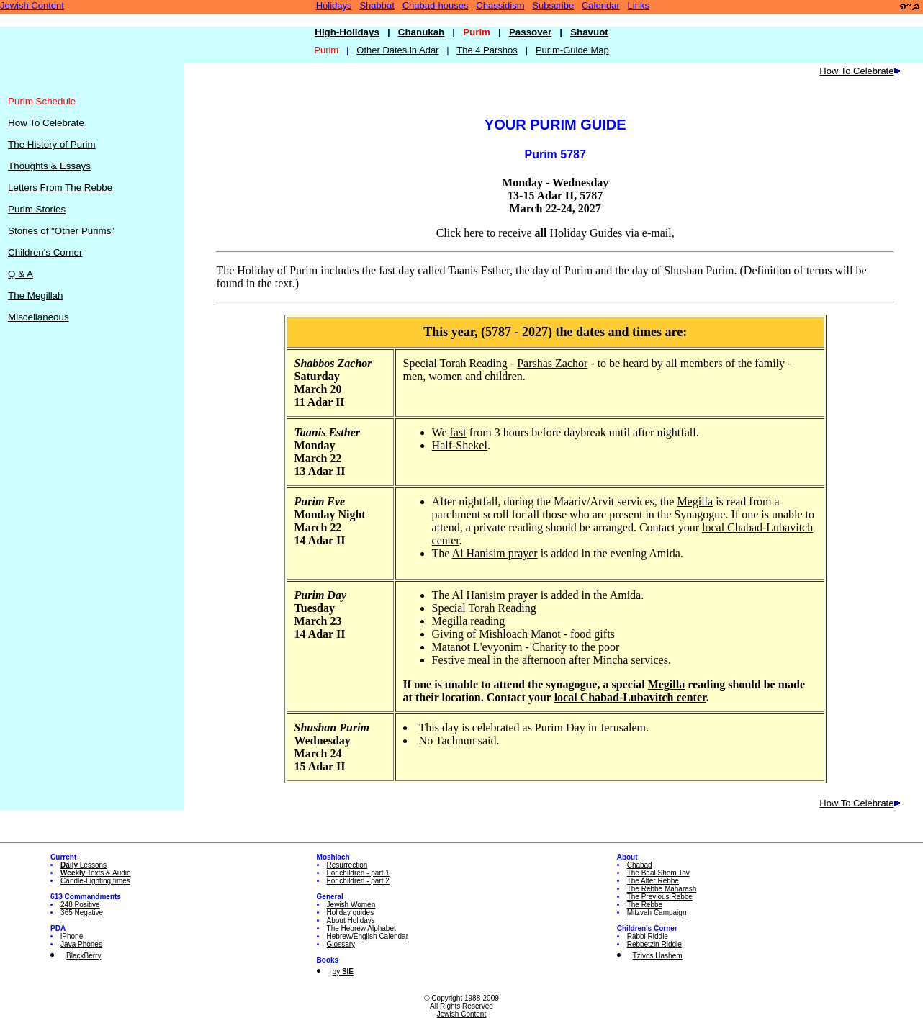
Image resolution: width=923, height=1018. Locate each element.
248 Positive (79, 905)
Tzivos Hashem (658, 956)
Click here (460, 233)
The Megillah (35, 295)
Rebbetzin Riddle (654, 944)
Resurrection (347, 865)
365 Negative (81, 912)
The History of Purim (51, 144)
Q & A (20, 274)
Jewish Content (32, 5)
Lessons (83, 865)
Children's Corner (45, 252)
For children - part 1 (358, 873)
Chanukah (421, 32)
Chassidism (500, 5)
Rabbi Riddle (647, 936)
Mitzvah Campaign (657, 912)
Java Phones (81, 944)
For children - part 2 (358, 881)
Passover (530, 32)
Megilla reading (468, 621)
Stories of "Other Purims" (61, 230)
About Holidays (351, 920)
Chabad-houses (435, 5)
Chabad (639, 865)
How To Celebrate (46, 122)
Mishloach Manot (519, 634)
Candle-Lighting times (95, 881)
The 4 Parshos (487, 50)
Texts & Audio (95, 873)
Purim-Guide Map (572, 50)
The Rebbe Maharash (662, 889)
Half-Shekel (459, 445)
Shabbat (376, 5)
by (343, 972)
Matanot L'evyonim (477, 647)
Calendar (601, 5)
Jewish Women (351, 905)
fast (458, 432)
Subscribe (553, 5)
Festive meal (461, 660)
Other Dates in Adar (397, 50)
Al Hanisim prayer (495, 553)
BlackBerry (83, 956)
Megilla (695, 501)
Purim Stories (37, 209)
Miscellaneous (38, 317)
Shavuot (589, 32)
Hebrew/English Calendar (367, 936)
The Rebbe (644, 905)
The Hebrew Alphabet (361, 928)
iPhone (71, 936)
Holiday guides (350, 912)
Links (638, 5)
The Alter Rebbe (653, 881)
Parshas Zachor (552, 363)
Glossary (341, 944)
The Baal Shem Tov (658, 873)
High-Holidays (347, 32)
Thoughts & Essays (49, 166)
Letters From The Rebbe (60, 187)
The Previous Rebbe (660, 897)
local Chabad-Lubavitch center (630, 697)
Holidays (334, 5)
